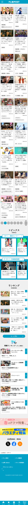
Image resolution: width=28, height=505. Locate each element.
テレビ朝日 (5, 458)
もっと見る (14, 336)
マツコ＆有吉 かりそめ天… (6, 192)
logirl (22, 95)
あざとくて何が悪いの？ (20, 216)
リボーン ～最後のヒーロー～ (12, 236)
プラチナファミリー (6, 118)
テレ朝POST (14, 2)
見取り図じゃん (5, 144)
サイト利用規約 (20, 462)
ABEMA (17, 26)
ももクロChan (5, 215)
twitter (8, 444)
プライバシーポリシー (8, 468)
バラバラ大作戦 (5, 168)
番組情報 (3, 24)
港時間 (16, 166)
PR (16, 143)
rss (20, 444)
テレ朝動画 (17, 95)
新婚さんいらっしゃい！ (7, 27)
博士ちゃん (17, 51)
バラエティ (22, 49)
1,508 (26, 223)
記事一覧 (8, 452)
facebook (14, 444)
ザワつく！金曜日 (19, 191)
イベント (20, 143)
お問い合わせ (6, 462)
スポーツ (8, 95)
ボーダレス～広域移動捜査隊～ (12, 259)
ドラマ (16, 73)
